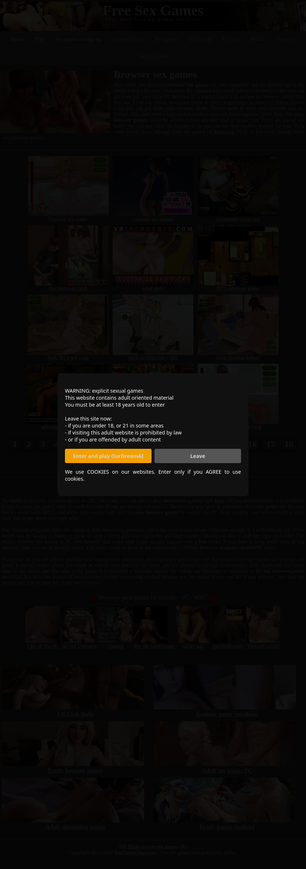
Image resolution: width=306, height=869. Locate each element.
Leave (197, 455)
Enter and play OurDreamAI (108, 455)
